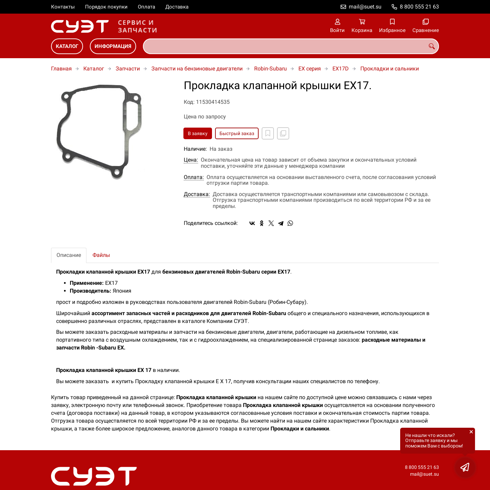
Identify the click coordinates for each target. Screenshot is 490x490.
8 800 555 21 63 (419, 6)
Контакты (63, 7)
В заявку (198, 133)
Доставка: (197, 194)
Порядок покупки (106, 7)
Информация (113, 46)
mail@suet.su (365, 6)
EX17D (340, 68)
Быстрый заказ (236, 133)
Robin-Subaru (270, 68)
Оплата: (194, 177)
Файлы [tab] (101, 255)
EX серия (309, 68)
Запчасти (128, 68)
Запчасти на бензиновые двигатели (197, 68)
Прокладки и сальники (389, 68)
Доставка (177, 7)
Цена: (191, 160)
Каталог (67, 46)
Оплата (146, 7)
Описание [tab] (68, 255)
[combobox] (291, 46)
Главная (61, 68)
